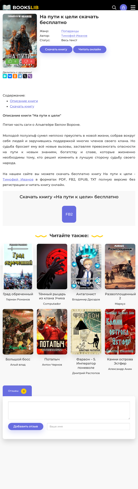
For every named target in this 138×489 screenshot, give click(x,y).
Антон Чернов (52, 364)
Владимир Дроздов (86, 299)
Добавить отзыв (25, 426)
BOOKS (26, 7)
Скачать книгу (56, 49)
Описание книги (24, 101)
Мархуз (120, 303)
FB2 (69, 214)
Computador (52, 303)
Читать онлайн (90, 49)
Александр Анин (120, 369)
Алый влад (18, 364)
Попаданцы (70, 31)
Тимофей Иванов (74, 35)
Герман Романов (18, 299)
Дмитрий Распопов (86, 373)
